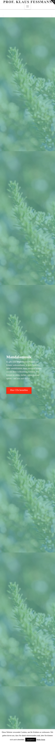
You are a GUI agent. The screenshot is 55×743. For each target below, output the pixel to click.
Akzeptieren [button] (31, 740)
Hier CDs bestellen (19, 390)
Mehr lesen (41, 740)
